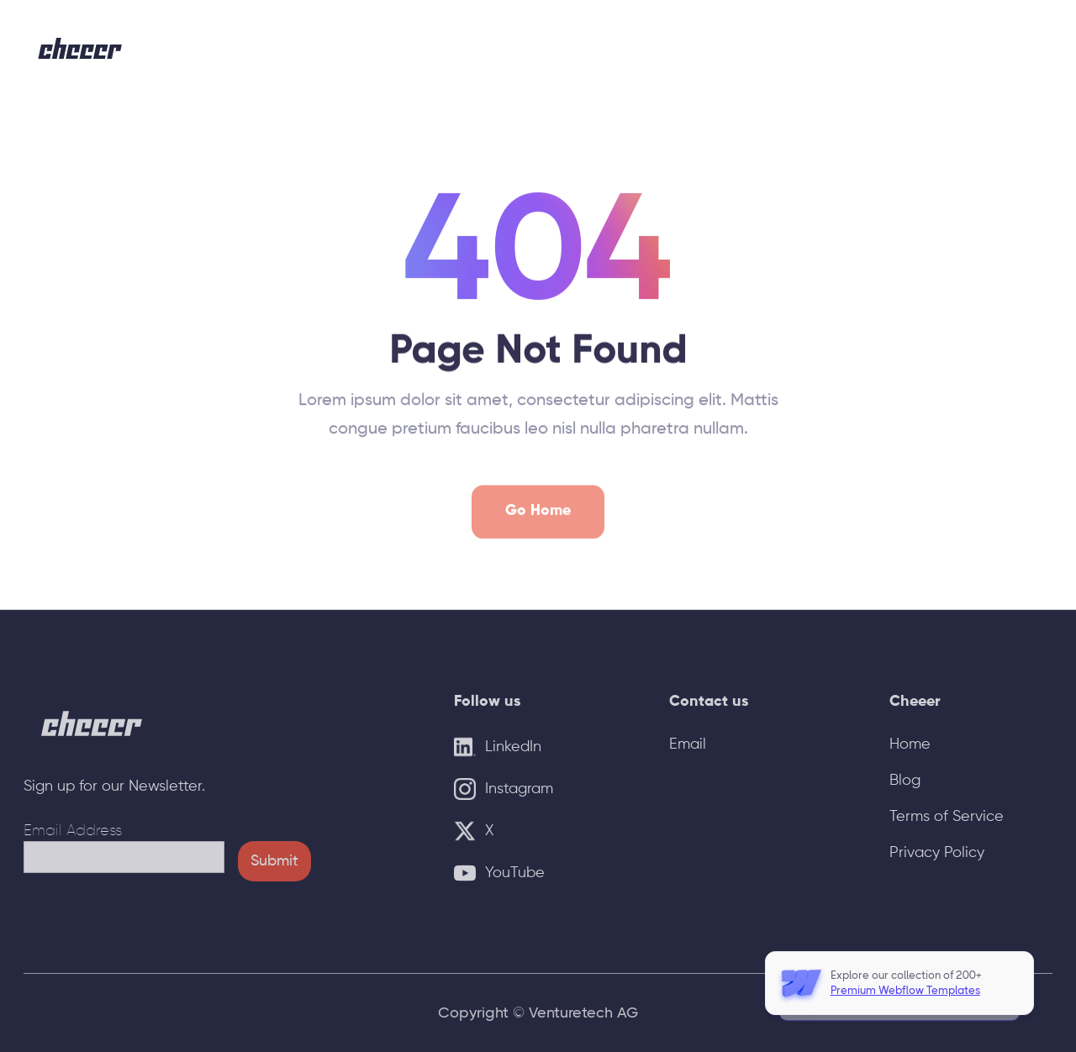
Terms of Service (946, 816)
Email (687, 744)
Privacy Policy (936, 852)
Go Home (538, 526)
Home (910, 744)
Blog (904, 780)
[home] (81, 48)
